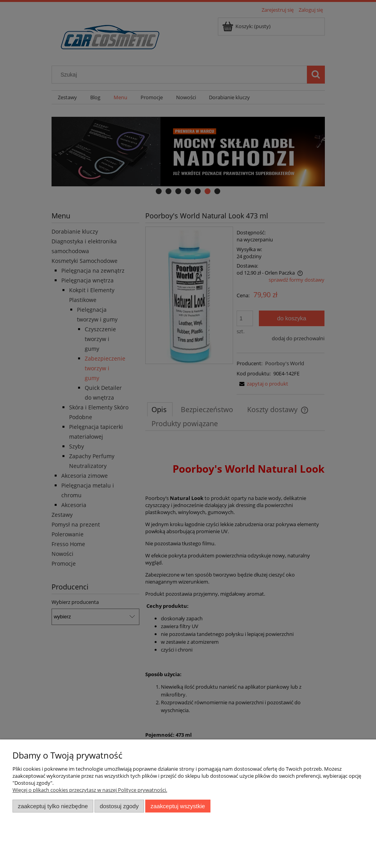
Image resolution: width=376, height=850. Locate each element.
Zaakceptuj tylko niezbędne (53, 806)
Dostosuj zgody (119, 806)
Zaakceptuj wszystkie (178, 806)
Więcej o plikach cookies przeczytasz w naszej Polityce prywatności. (89, 789)
